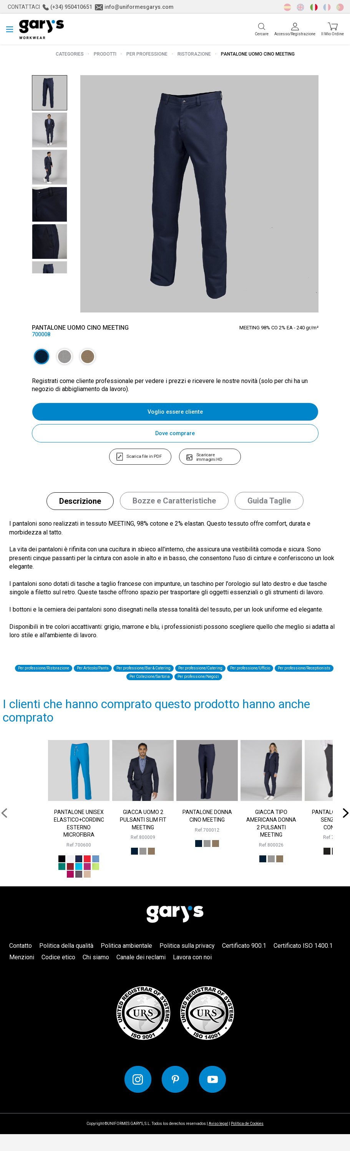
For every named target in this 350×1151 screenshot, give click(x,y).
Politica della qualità (66, 962)
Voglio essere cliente (175, 411)
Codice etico (58, 974)
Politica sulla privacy (187, 962)
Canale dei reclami (141, 974)
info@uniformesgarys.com (134, 7)
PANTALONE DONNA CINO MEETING (207, 833)
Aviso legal (218, 1140)
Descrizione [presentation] (80, 506)
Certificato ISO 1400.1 (303, 962)
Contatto (20, 962)
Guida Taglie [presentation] (269, 506)
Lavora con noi (192, 974)
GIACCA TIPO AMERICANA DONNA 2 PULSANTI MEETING (271, 840)
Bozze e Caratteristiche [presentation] (174, 506)
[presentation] (6, 830)
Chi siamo (96, 974)
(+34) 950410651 (67, 7)
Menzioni (21, 974)
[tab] (80, 506)
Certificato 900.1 (244, 962)
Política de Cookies (247, 1140)
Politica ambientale (126, 962)
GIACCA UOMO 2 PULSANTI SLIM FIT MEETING (143, 836)
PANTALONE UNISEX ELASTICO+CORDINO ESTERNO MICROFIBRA (79, 840)
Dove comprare (175, 433)
